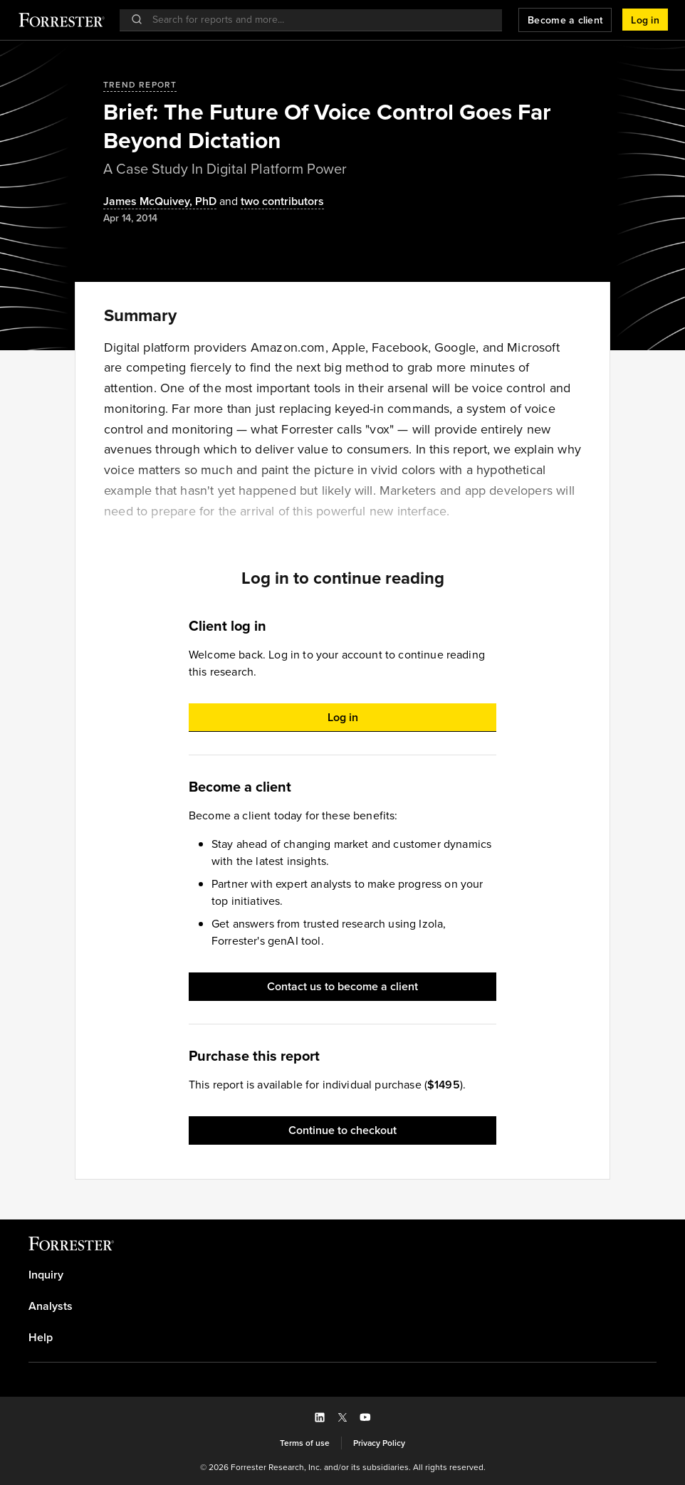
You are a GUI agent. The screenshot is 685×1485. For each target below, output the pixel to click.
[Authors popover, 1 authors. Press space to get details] (159, 201)
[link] (342, 1275)
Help (40, 1338)
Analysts (50, 1306)
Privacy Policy (379, 1443)
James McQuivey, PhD (159, 201)
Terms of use (305, 1443)
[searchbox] (318, 19)
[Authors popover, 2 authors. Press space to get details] (270, 201)
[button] (645, 20)
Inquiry (45, 1275)
